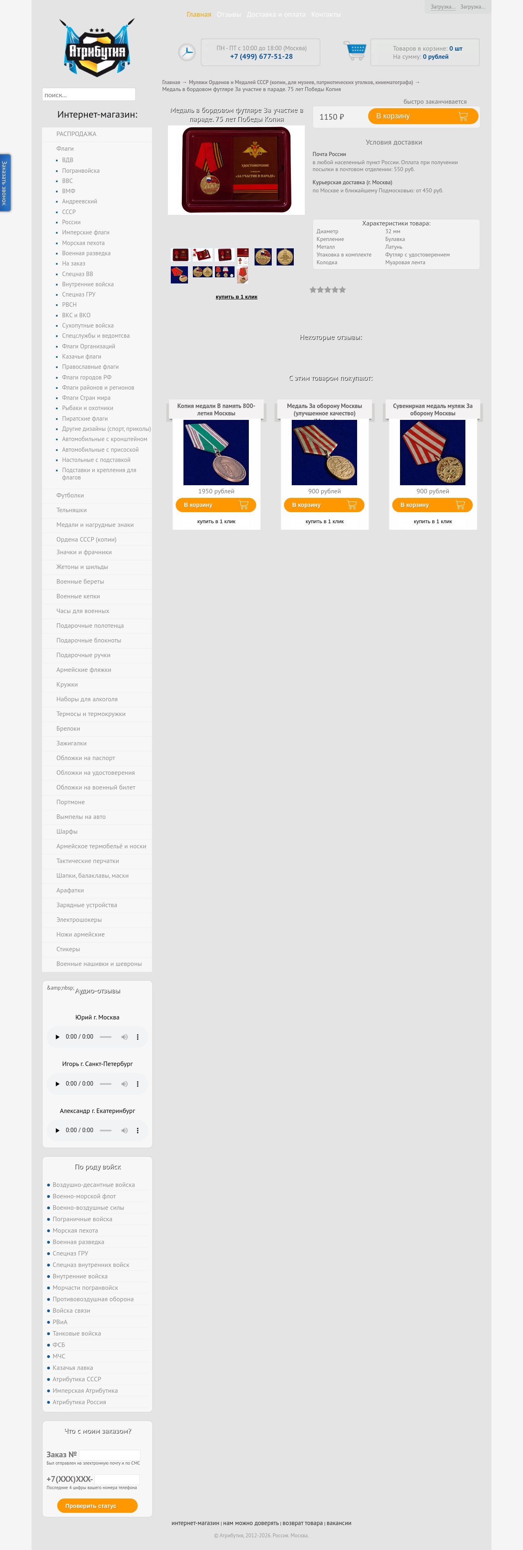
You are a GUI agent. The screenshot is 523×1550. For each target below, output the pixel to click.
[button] (143, 94)
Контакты (326, 14)
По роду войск (97, 1166)
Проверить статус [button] (90, 1506)
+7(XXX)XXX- (93, 1479)
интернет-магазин (195, 1523)
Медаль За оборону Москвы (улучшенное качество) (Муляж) (324, 413)
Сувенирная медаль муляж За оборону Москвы (433, 409)
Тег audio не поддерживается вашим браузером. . (97, 1037)
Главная (199, 14)
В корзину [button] (393, 116)
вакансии (338, 1523)
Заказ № (94, 1454)
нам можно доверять (251, 1523)
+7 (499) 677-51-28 (261, 56)
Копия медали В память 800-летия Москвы (216, 409)
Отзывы (229, 14)
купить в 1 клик (236, 297)
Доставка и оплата (276, 14)
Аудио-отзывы (97, 990)
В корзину (198, 505)
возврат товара (303, 1523)
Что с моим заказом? (97, 1430)
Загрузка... (443, 6)
